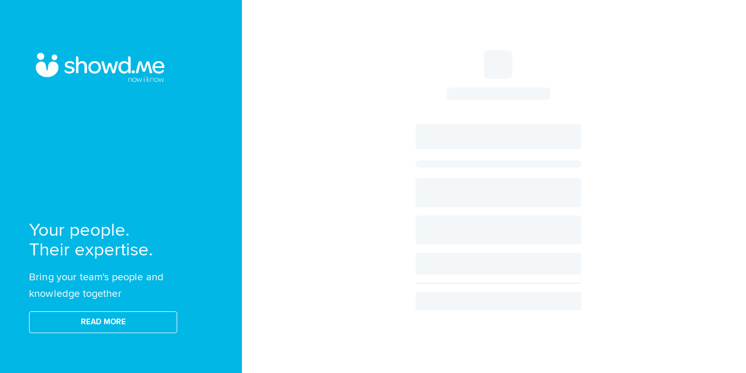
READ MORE (103, 322)
